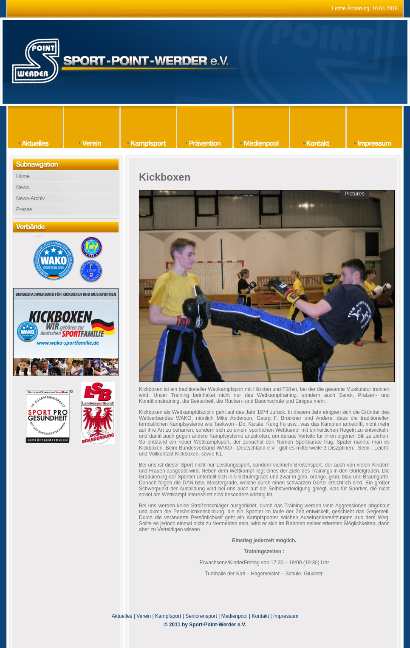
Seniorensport (201, 616)
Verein (143, 616)
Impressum (285, 616)
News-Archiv (30, 198)
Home (23, 176)
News (22, 187)
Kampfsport (168, 616)
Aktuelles (122, 616)
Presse (24, 209)
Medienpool (234, 616)
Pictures (355, 193)
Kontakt (260, 616)
